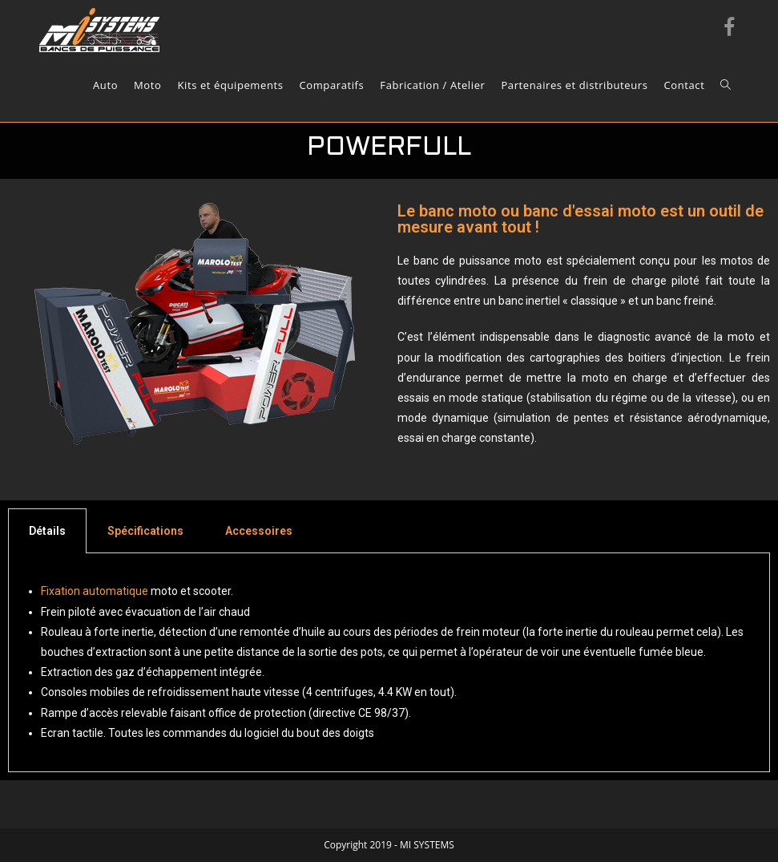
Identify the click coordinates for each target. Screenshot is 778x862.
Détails (47, 530)
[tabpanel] (389, 662)
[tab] (47, 530)
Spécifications (145, 530)
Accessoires (258, 530)
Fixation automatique (94, 591)
